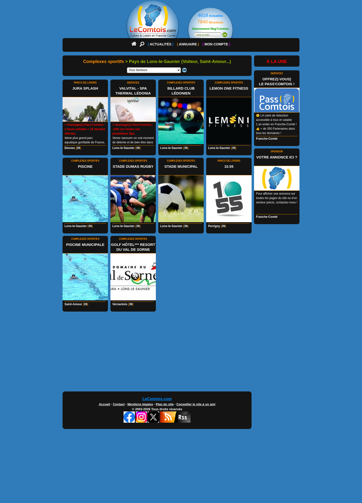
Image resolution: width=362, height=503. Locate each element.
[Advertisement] (181, 353)
